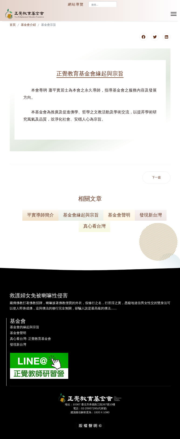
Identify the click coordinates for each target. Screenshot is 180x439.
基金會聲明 (119, 215)
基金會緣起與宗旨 (81, 215)
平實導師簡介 (40, 215)
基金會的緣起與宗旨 (24, 327)
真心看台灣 (94, 226)
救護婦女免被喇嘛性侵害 (39, 295)
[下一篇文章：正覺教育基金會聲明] (156, 177)
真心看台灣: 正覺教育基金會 (30, 339)
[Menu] (174, 14)
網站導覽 (76, 4)
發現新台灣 (150, 215)
